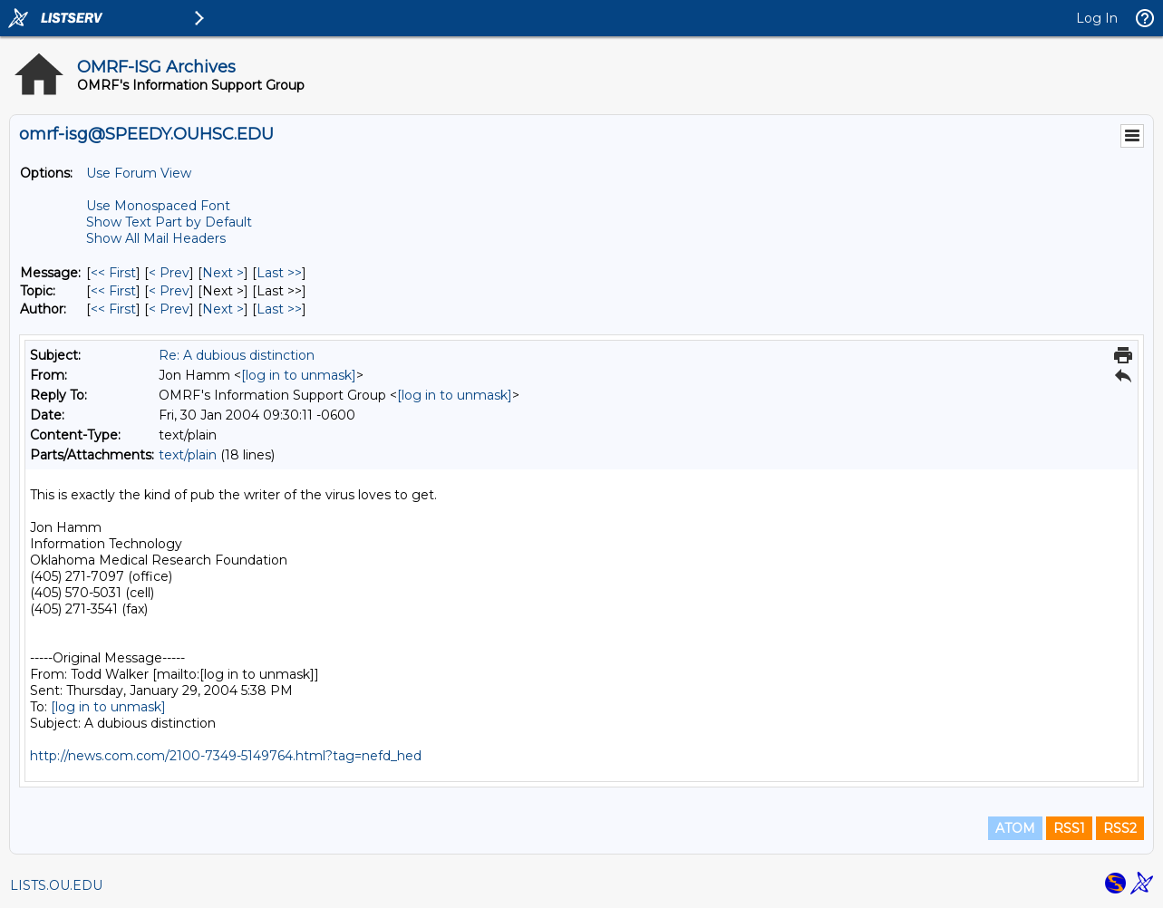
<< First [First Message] (113, 273)
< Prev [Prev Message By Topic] (169, 291)
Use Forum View (138, 173)
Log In (1097, 18)
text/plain (188, 455)
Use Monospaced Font (158, 206)
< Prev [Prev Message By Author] (169, 309)
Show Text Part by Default (169, 222)
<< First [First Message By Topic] (113, 291)
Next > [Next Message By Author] (223, 309)
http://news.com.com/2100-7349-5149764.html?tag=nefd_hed (226, 756)
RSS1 (1069, 828)
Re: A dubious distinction (237, 355)
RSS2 (1120, 828)
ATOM (1015, 828)
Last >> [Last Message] (279, 273)
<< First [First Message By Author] (113, 309)
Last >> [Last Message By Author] (279, 309)
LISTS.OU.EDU (56, 885)
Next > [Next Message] (223, 273)
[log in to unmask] (298, 375)
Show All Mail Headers (156, 238)
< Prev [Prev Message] (169, 273)
